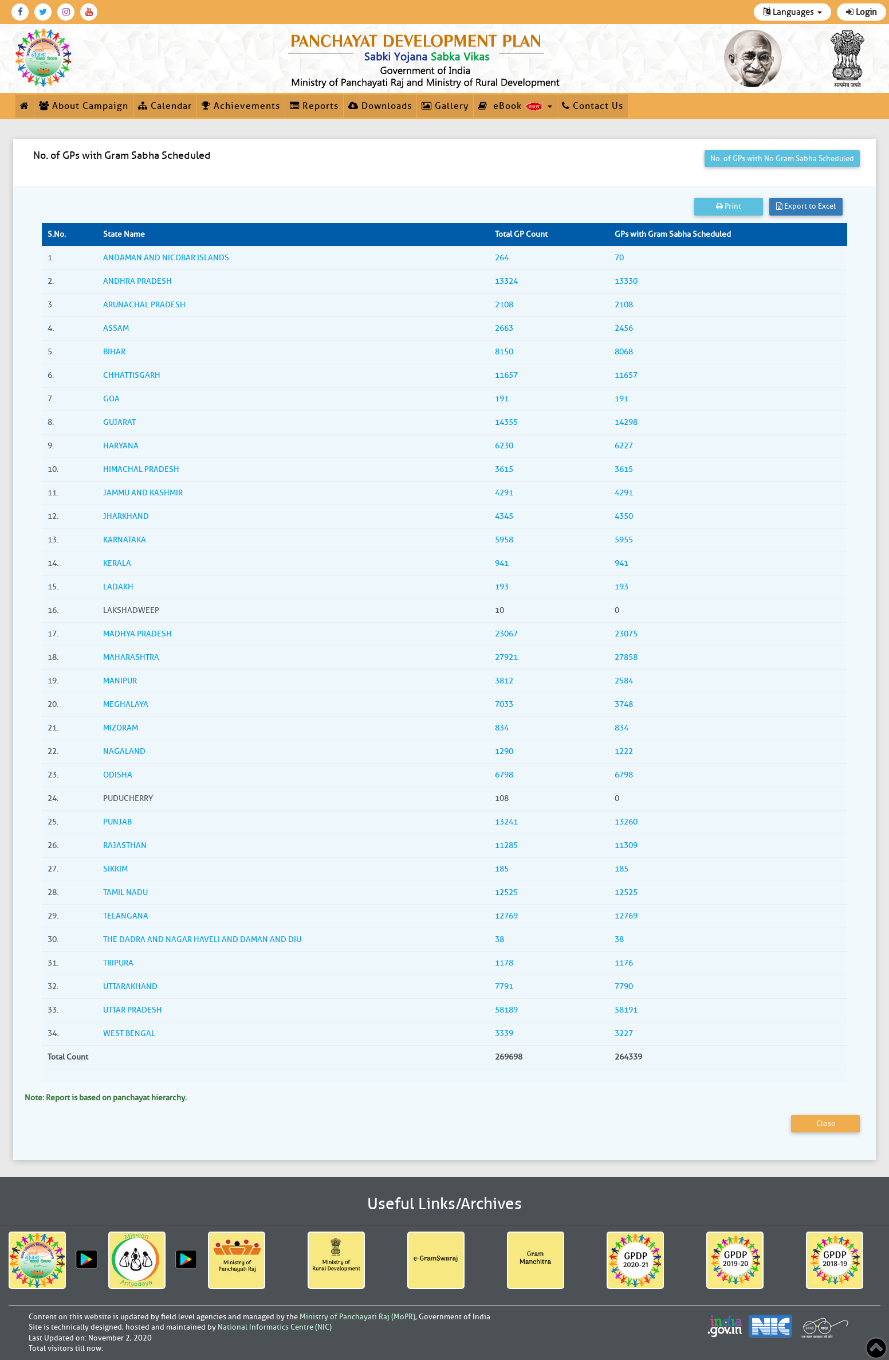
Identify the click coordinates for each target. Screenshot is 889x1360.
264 (502, 258)
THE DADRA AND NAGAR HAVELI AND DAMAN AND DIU (202, 939)
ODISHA (117, 775)
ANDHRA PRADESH (137, 281)
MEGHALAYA (125, 704)
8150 (504, 352)
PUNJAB (117, 822)
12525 (506, 892)
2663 (504, 328)
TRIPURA (118, 963)
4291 (504, 493)
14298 (626, 422)
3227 (624, 1033)
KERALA (117, 563)
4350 (624, 516)
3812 (504, 681)
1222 (624, 751)
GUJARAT (119, 422)
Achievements (241, 106)
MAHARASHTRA (131, 657)
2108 (504, 305)
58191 (626, 1010)
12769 (506, 916)
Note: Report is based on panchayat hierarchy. (106, 1098)
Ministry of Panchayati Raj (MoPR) (357, 1317)
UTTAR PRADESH (132, 1010)
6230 (504, 446)
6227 (624, 446)
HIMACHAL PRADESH (141, 469)
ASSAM (116, 328)
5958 (504, 540)
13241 (506, 822)
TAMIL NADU (125, 892)
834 (502, 728)
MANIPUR (120, 681)
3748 (624, 704)
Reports (314, 106)
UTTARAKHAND (130, 986)
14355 (506, 422)
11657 (506, 375)
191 (502, 399)
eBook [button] (515, 106)
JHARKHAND (126, 516)
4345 (504, 516)
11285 (506, 845)
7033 (504, 704)
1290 (504, 751)
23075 (626, 634)
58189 (506, 1010)
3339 (504, 1033)
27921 (506, 657)
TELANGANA (125, 916)
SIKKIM (115, 869)
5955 (624, 540)
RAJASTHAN (125, 845)
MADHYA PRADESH (137, 634)
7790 (624, 986)
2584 (624, 681)
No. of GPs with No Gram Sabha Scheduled (782, 158)
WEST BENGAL (129, 1033)
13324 (506, 281)
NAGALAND (124, 751)
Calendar (165, 106)
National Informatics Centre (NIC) (275, 1327)
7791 (504, 986)
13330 (626, 281)
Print (728, 206)
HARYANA (121, 446)
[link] (426, 58)
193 (502, 587)
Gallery (445, 106)
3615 (504, 469)
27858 (626, 657)
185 (502, 869)
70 (619, 258)
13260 (626, 822)
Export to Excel (806, 206)
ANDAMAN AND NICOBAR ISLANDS (166, 258)
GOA (111, 399)
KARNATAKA (124, 540)
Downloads (380, 106)
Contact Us (592, 106)
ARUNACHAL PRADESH (144, 305)
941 (502, 563)
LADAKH (118, 587)
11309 (626, 845)
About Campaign (83, 106)
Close (825, 1123)
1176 (624, 963)
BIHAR (114, 352)
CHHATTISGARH (131, 375)
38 (499, 939)
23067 (506, 634)
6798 (504, 775)
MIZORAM (120, 728)
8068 (624, 352)
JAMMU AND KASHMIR (143, 493)
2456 (624, 328)
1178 (504, 963)
